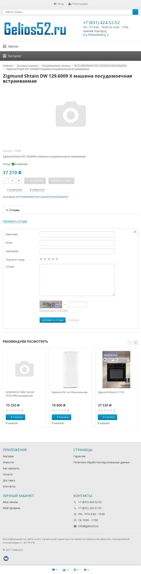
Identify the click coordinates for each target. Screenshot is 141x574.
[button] (129, 342)
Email (9, 242)
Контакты (9, 486)
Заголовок (12, 251)
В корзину (15, 417)
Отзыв (10, 266)
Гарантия (79, 456)
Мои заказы (10, 502)
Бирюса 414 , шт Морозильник (70, 392)
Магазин (8, 456)
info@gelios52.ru (88, 526)
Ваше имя (12, 234)
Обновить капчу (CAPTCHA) (54, 310)
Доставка (9, 480)
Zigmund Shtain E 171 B (111, 392)
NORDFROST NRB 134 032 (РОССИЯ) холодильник (20, 393)
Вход (59, 3)
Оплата (7, 474)
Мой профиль (11, 508)
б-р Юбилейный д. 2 (96, 35)
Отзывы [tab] (13, 210)
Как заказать (11, 468)
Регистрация (78, 3)
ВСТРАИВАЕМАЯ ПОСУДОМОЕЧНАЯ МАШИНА (42, 196)
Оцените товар (15, 259)
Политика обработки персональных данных (101, 462)
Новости (8, 462)
